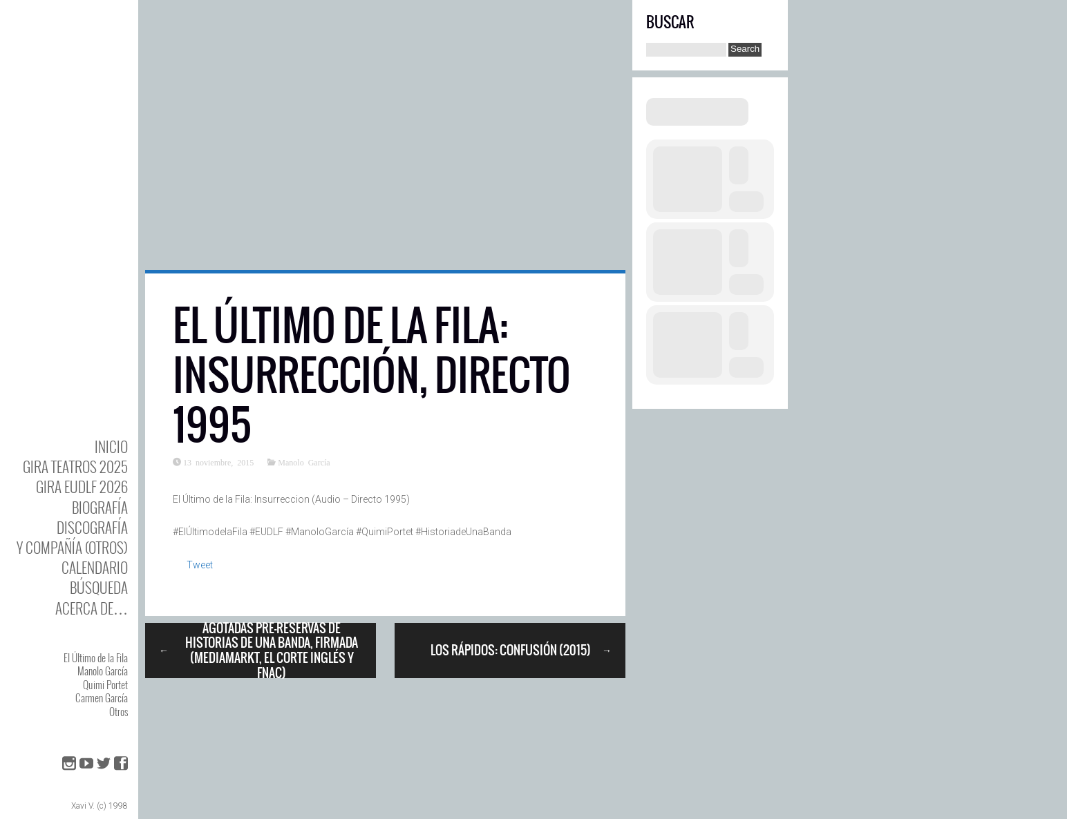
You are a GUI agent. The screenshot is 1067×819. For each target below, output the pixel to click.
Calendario (95, 567)
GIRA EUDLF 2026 (82, 486)
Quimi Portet (105, 684)
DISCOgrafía (92, 527)
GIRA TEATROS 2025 (75, 466)
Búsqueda (99, 587)
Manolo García (102, 670)
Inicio (111, 446)
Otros (118, 711)
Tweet (200, 564)
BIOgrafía (100, 507)
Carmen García (101, 697)
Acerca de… (91, 608)
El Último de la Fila (96, 657)
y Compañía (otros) (72, 547)
